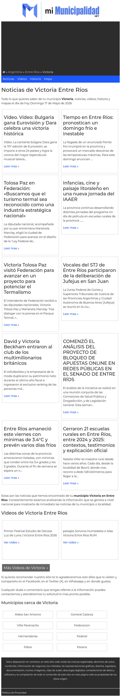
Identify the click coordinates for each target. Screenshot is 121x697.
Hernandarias (27, 636)
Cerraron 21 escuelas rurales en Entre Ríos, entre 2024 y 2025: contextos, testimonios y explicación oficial (89, 439)
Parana (82, 647)
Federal (82, 636)
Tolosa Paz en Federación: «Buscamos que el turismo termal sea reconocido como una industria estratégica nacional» (29, 199)
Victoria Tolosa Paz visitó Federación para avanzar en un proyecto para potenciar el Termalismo (29, 278)
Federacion (82, 625)
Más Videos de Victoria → (26, 567)
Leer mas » (11, 166)
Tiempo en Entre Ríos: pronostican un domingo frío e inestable (88, 125)
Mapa (48, 79)
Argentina (15, 72)
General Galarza (82, 614)
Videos (22, 79)
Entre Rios (32, 72)
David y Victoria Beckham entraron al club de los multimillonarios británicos (28, 352)
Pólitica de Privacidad (14, 692)
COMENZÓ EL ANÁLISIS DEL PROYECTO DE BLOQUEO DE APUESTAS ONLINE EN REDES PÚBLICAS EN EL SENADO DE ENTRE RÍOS (89, 360)
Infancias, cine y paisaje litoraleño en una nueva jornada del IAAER (88, 191)
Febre (28, 647)
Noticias (8, 79)
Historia (35, 79)
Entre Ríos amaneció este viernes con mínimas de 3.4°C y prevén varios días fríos (30, 437)
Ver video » (11, 542)
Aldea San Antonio (28, 614)
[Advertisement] (61, 46)
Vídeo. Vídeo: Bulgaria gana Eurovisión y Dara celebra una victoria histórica (30, 125)
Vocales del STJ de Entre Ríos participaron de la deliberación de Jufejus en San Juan (89, 273)
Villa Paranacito (28, 625)
